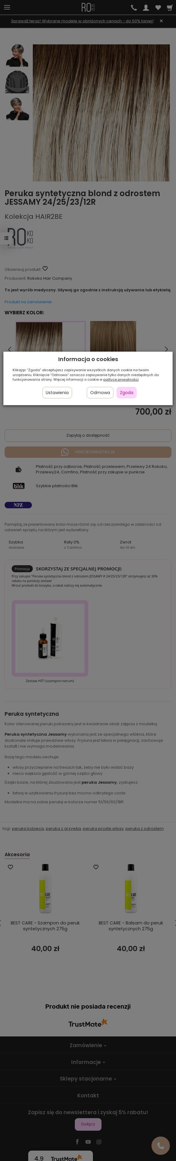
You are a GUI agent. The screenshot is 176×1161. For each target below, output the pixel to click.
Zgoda (126, 393)
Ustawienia (57, 393)
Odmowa (100, 393)
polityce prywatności (121, 379)
